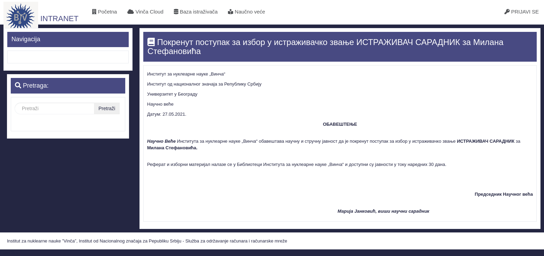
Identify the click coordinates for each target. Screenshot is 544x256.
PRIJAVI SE (521, 12)
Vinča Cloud (145, 12)
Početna (104, 12)
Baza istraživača (196, 12)
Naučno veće (246, 12)
